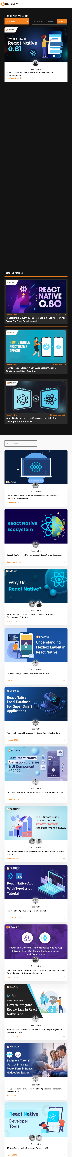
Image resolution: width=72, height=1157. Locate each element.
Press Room (57, 1106)
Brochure (13, 1102)
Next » (55, 982)
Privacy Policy (33, 1106)
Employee (47, 1111)
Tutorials (56, 1102)
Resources (44, 1102)
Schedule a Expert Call (26, 1085)
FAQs (45, 1106)
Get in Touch (27, 1068)
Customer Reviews (15, 1106)
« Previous (17, 982)
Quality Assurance (28, 1102)
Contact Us (23, 1111)
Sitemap (35, 1111)
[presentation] (61, 995)
